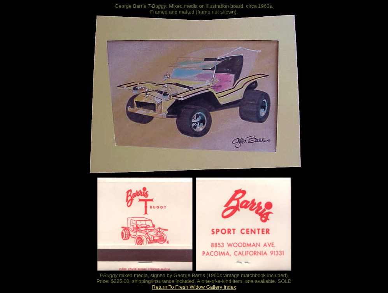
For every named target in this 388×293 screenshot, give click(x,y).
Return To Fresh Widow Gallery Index (194, 287)
